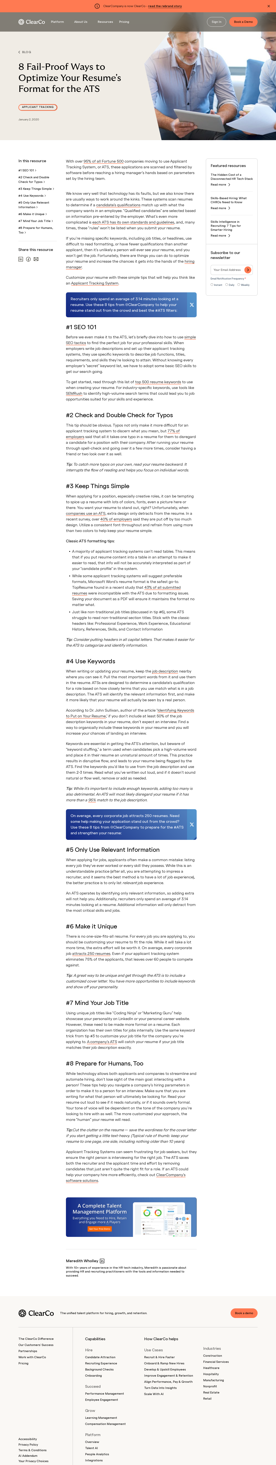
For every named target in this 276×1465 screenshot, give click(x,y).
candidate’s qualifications (118, 205)
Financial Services (216, 1361)
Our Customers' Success (35, 1345)
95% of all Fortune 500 (104, 161)
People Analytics (97, 1454)
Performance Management (104, 1393)
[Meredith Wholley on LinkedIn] (102, 1261)
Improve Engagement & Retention (168, 1375)
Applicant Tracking (38, 107)
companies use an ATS (85, 513)
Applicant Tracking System (94, 283)
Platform (57, 21)
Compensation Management (105, 1424)
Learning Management (101, 1417)
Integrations (94, 1460)
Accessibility (27, 1439)
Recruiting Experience (101, 1363)
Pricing (124, 21)
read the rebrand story (165, 6)
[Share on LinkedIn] (20, 259)
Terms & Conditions (32, 1450)
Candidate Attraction (100, 1357)
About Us (80, 21)
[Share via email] (36, 259)
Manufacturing (213, 1380)
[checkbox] (232, 285)
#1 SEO (27, 170)
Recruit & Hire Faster (159, 1357)
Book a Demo (243, 21)
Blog (24, 52)
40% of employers (116, 519)
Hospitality (211, 1374)
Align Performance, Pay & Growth (168, 1381)
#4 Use (32, 195)
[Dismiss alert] (268, 6)
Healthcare (211, 1368)
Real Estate (211, 1392)
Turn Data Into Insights (160, 1387)
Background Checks (99, 1369)
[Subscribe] (247, 269)
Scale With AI (154, 1394)
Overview (92, 1442)
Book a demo (244, 1313)
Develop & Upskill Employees (165, 1369)
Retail (207, 1398)
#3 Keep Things (36, 188)
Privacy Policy (28, 1444)
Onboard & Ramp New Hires (164, 1363)
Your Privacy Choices (33, 1461)
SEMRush (74, 393)
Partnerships (27, 1351)
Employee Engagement (101, 1399)
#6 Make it (32, 214)
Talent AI (91, 1448)
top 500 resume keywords (158, 382)
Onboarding (93, 1375)
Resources (105, 21)
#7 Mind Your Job (35, 221)
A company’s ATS (102, 1042)
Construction (212, 1355)
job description (165, 671)
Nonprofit (210, 1386)
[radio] (216, 285)
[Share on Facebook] (28, 259)
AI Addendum (27, 1455)
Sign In (216, 21)
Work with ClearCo (32, 1357)
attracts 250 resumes (91, 954)
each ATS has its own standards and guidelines (133, 222)
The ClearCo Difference (36, 1338)
